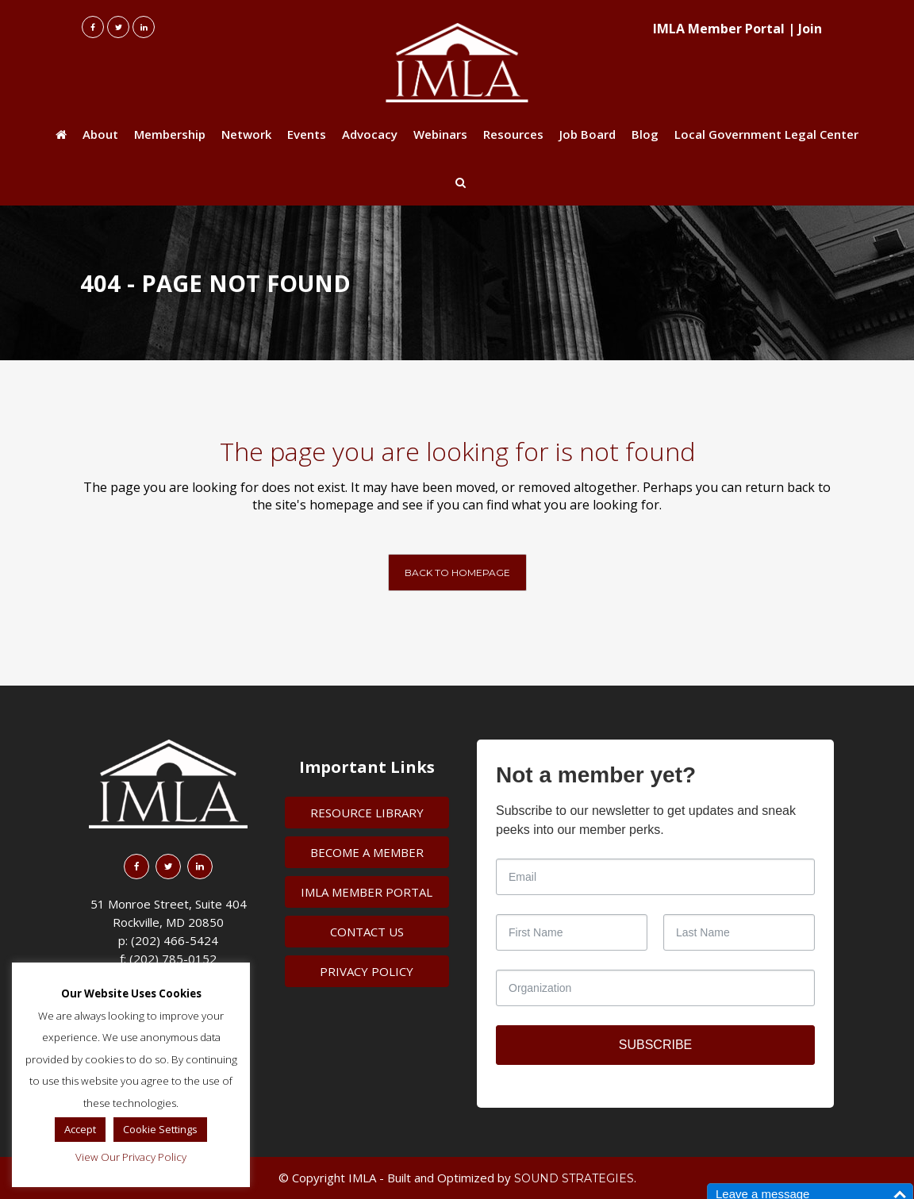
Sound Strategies (574, 1178)
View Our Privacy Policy (130, 1157)
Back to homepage (457, 572)
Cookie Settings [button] (160, 1129)
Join (810, 28)
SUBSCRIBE (655, 1044)
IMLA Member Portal (719, 28)
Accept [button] (80, 1129)
